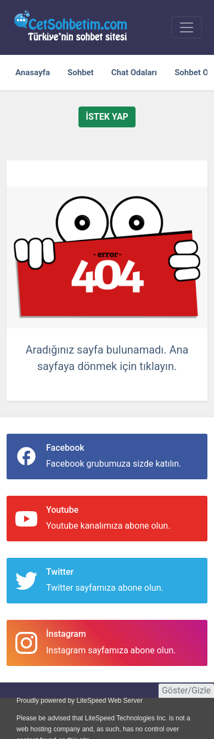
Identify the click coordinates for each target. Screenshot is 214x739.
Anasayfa (32, 72)
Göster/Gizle (186, 690)
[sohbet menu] (186, 27)
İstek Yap (107, 116)
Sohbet (80, 72)
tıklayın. (158, 366)
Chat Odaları (134, 72)
